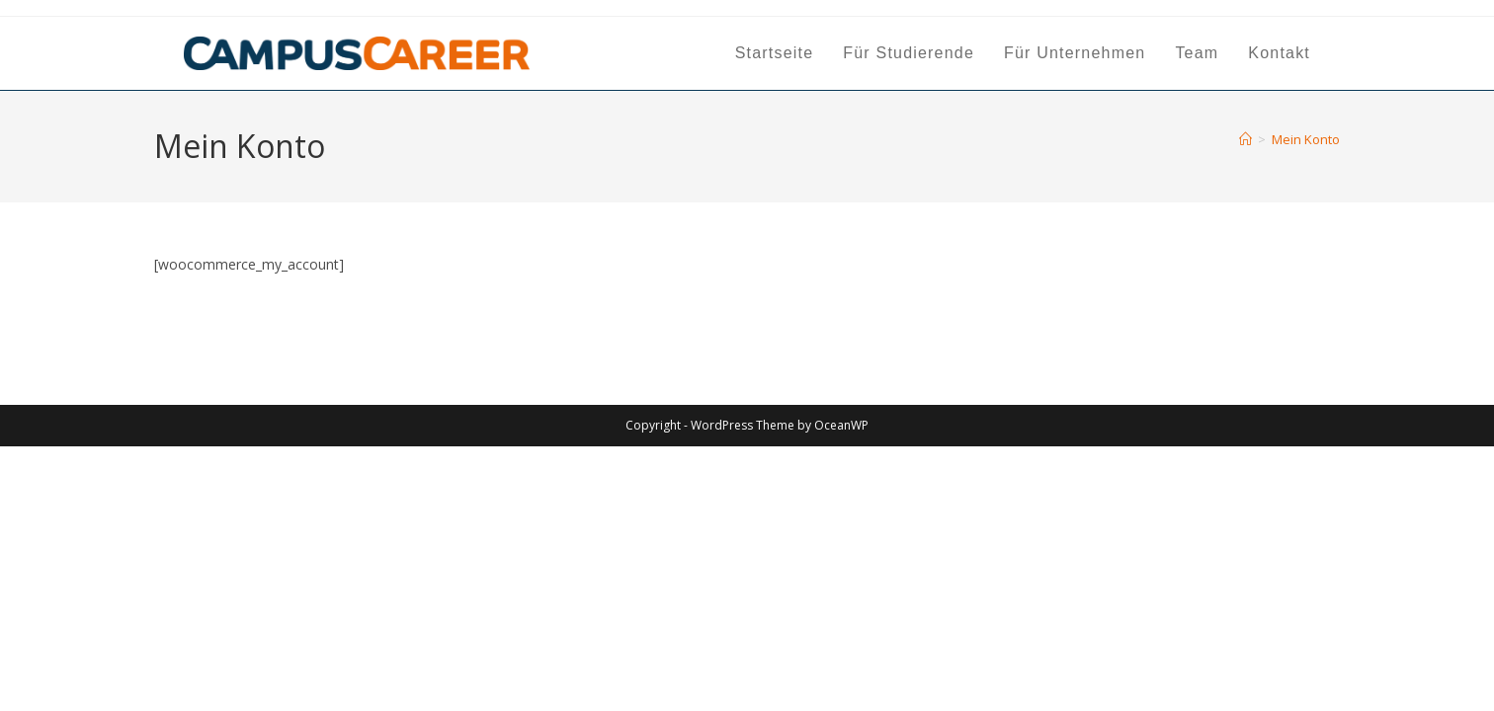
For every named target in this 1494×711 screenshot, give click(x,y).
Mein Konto (1306, 139)
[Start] (1245, 139)
